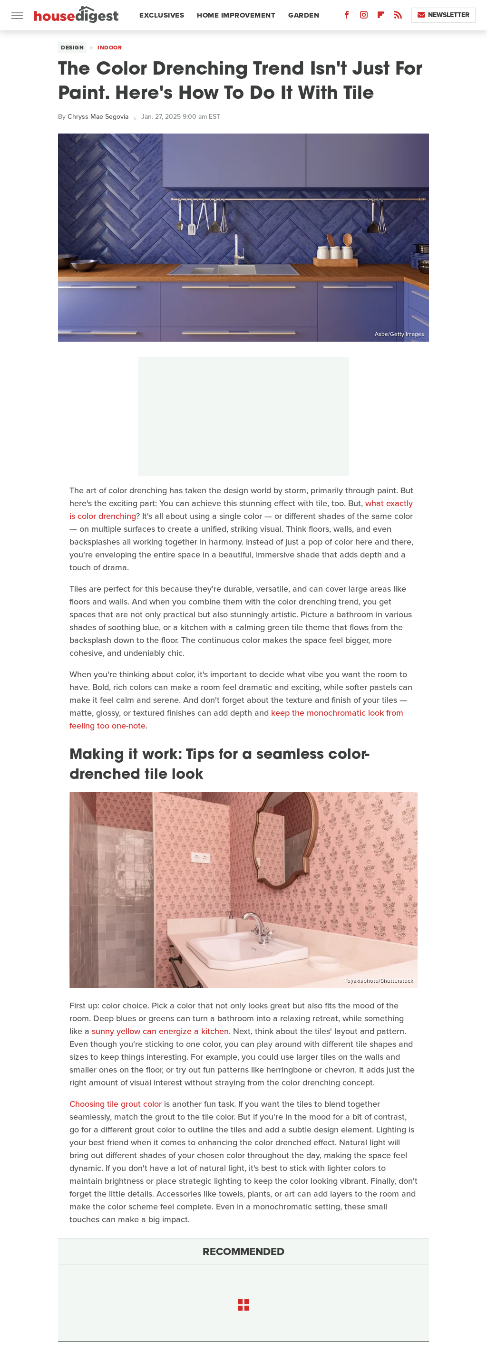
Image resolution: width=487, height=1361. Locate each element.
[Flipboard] (381, 16)
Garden (303, 15)
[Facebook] (347, 16)
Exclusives (161, 15)
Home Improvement (236, 15)
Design (72, 47)
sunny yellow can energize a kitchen (160, 1031)
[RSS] (398, 16)
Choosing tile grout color (115, 1104)
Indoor (109, 47)
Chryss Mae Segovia (98, 117)
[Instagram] (364, 16)
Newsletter (443, 15)
